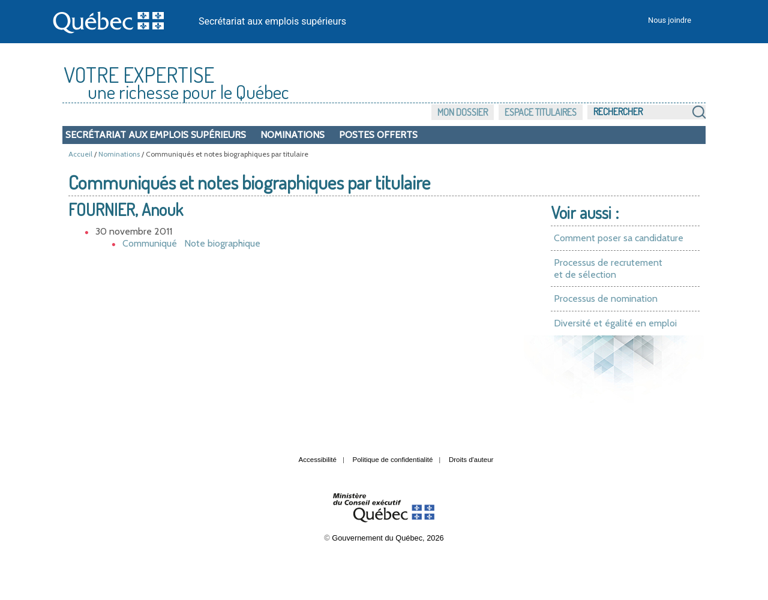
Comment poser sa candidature (618, 238)
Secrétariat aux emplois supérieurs (272, 21)
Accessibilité (318, 459)
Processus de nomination (606, 298)
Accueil (80, 153)
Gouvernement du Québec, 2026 (387, 537)
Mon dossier (462, 112)
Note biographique (222, 243)
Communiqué (149, 243)
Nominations (292, 134)
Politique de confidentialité (393, 459)
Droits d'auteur (471, 459)
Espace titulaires (541, 112)
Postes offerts (378, 134)
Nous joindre (669, 20)
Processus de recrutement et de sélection (608, 268)
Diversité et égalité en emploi (615, 323)
